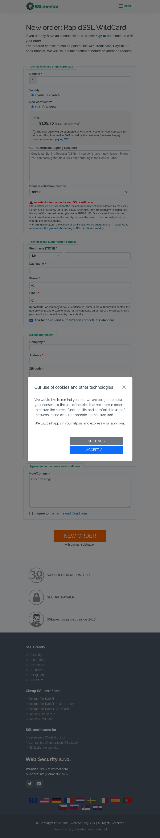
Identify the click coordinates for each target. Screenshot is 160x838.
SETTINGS (96, 441)
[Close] (124, 387)
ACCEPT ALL (96, 450)
